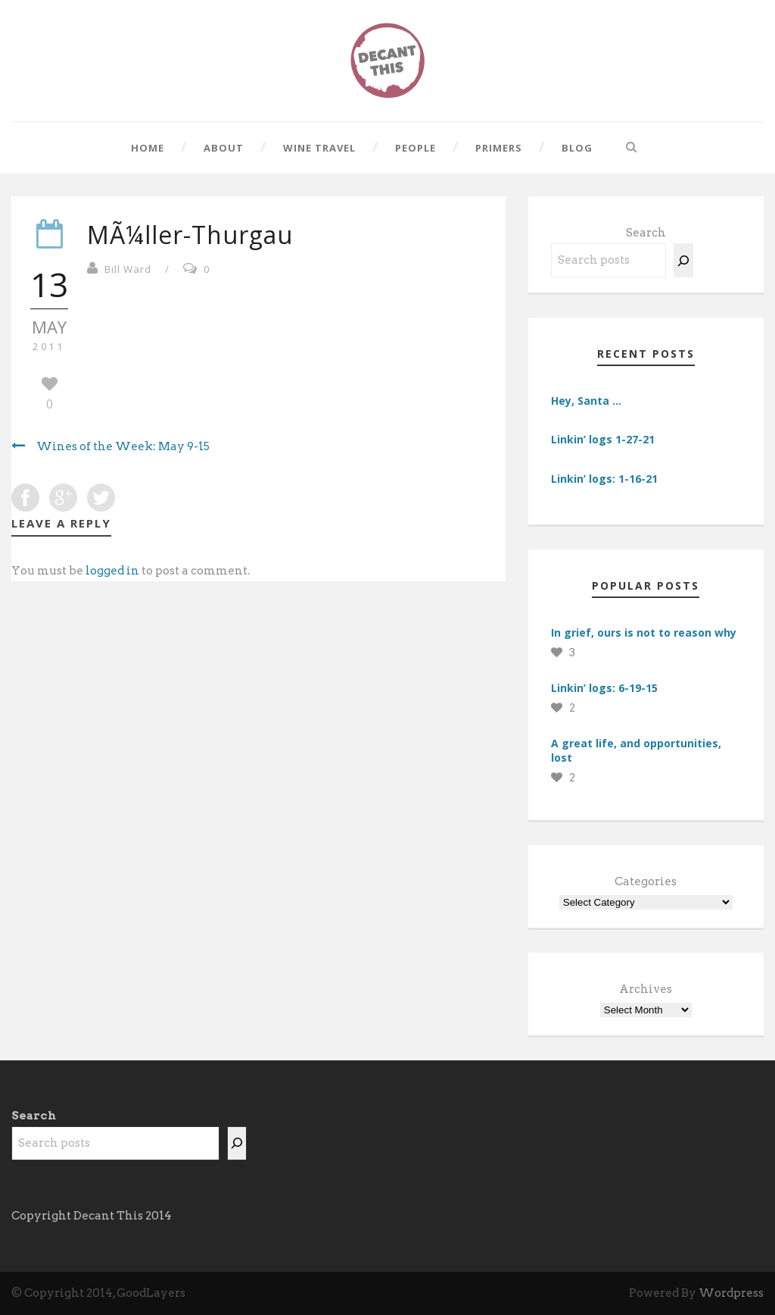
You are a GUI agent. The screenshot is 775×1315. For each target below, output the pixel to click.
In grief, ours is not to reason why (643, 632)
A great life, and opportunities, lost (636, 750)
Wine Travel (319, 148)
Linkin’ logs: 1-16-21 (604, 478)
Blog (577, 148)
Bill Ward (127, 269)
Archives (645, 989)
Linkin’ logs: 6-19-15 (604, 688)
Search (646, 233)
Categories (646, 881)
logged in (112, 571)
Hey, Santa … (586, 400)
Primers (498, 148)
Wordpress (731, 1293)
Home (147, 148)
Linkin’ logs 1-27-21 (603, 439)
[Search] (683, 260)
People (415, 148)
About (224, 148)
